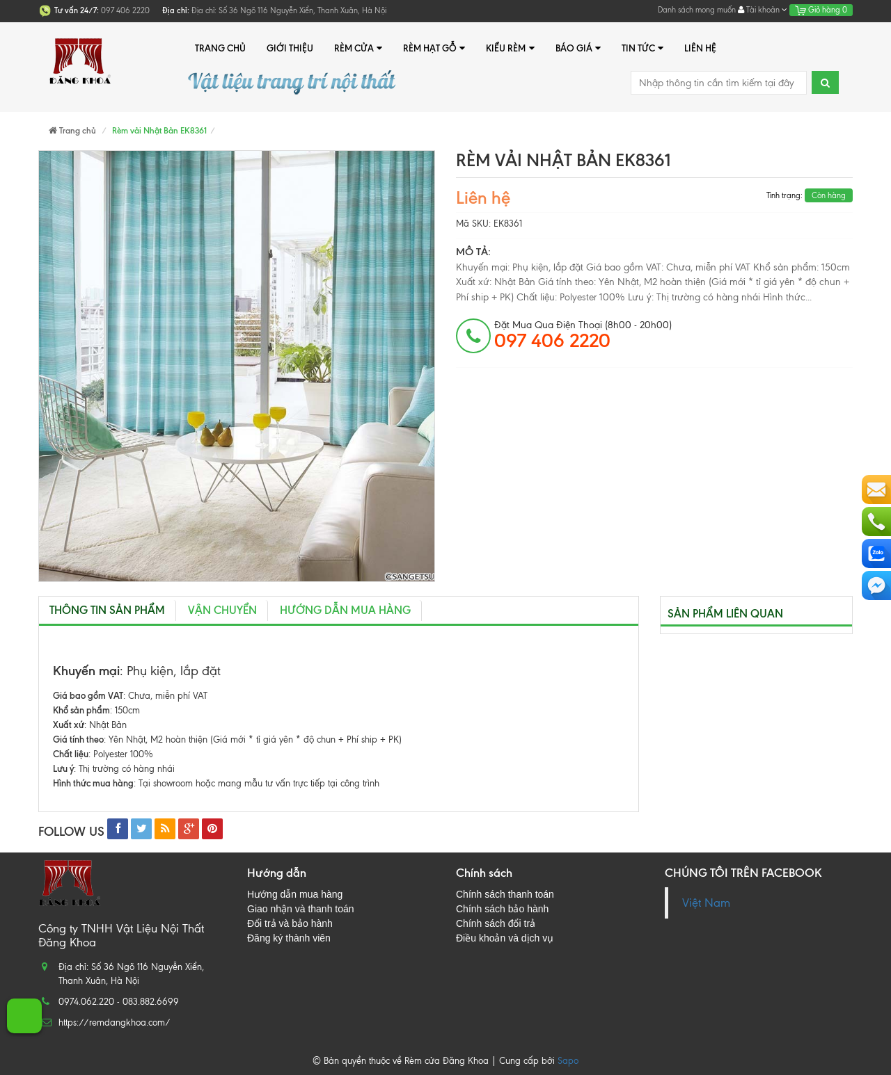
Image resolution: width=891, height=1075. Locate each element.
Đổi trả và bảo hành (290, 923)
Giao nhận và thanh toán (300, 908)
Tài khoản (762, 10)
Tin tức (642, 48)
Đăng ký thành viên (289, 938)
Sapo (568, 1061)
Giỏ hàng (821, 10)
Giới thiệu (290, 48)
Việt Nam (706, 903)
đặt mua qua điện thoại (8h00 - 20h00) (583, 335)
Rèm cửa (358, 48)
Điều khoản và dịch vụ (504, 938)
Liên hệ (700, 48)
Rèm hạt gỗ (434, 48)
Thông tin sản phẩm (107, 610)
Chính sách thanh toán (505, 894)
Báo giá (578, 48)
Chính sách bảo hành (502, 908)
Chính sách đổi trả (495, 923)
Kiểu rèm (510, 48)
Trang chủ (220, 48)
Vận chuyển (222, 610)
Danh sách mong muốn (697, 10)
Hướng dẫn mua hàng (345, 610)
